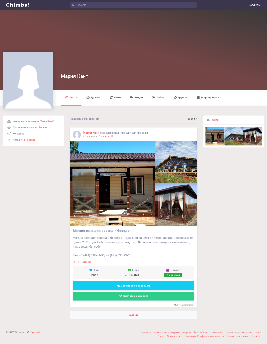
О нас (161, 336)
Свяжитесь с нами (237, 336)
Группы (181, 97)
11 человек (29, 139)
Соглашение (175, 336)
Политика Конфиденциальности (204, 336)
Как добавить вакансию (209, 332)
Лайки (158, 97)
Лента (71, 97)
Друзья (93, 97)
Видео (136, 97)
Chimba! (18, 5)
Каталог (256, 336)
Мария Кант (74, 76)
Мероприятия (208, 97)
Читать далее (82, 262)
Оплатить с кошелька (133, 296)
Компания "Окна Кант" (41, 121)
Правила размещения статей (243, 332)
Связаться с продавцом (133, 285)
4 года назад (90, 136)
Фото (115, 97)
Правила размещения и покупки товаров (166, 332)
